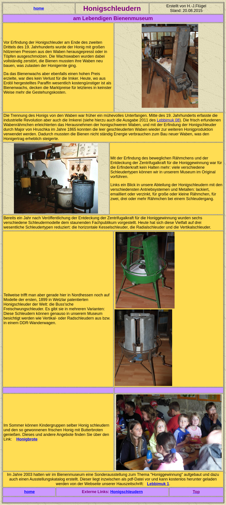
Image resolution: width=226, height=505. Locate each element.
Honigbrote (27, 439)
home (39, 8)
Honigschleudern (126, 492)
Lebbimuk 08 (168, 120)
